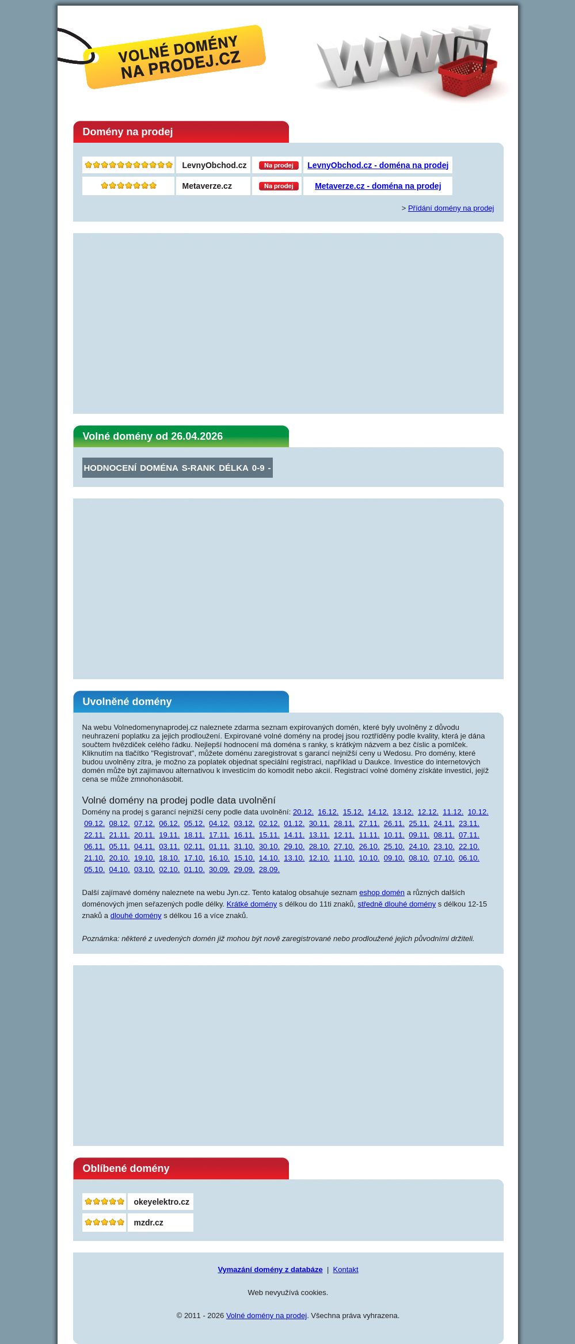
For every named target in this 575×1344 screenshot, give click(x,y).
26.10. (369, 846)
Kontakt (346, 1269)
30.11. (319, 823)
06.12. (169, 823)
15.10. (244, 858)
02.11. (194, 846)
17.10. (194, 858)
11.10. (344, 858)
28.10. (319, 846)
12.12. (428, 812)
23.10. (444, 846)
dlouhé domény (136, 915)
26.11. (394, 823)
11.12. (453, 812)
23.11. (469, 823)
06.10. (469, 858)
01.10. (194, 869)
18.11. (194, 835)
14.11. (294, 835)
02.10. (169, 869)
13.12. (403, 812)
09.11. (419, 835)
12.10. (319, 858)
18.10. (169, 858)
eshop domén (382, 892)
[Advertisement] (288, 324)
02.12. (269, 823)
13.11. (319, 835)
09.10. (394, 858)
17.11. (219, 835)
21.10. (94, 858)
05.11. (119, 846)
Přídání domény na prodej (451, 208)
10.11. (394, 835)
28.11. (344, 823)
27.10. (344, 846)
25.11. (419, 823)
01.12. (294, 823)
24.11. (444, 823)
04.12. (219, 823)
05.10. (94, 869)
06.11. (94, 846)
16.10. (219, 858)
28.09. (269, 869)
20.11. (144, 835)
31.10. (244, 846)
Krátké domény (252, 904)
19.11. (169, 835)
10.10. (369, 858)
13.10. (294, 858)
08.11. (444, 835)
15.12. (353, 812)
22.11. (94, 835)
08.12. (119, 823)
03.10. (144, 869)
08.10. (419, 858)
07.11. (469, 835)
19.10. (144, 858)
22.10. (469, 846)
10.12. (478, 812)
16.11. (244, 835)
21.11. (119, 835)
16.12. (328, 812)
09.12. (94, 823)
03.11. (169, 846)
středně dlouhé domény (396, 904)
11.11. (369, 835)
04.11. (144, 846)
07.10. (444, 858)
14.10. (269, 858)
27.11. (369, 823)
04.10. (119, 869)
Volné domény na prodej (266, 1315)
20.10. (119, 858)
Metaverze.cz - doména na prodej (378, 186)
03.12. (244, 823)
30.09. (219, 869)
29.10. (294, 846)
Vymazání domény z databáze (270, 1269)
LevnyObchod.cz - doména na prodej (377, 165)
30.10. (269, 846)
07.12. (144, 823)
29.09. (244, 869)
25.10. (394, 846)
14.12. (378, 812)
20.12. (303, 812)
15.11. (269, 835)
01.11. (219, 846)
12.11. (344, 835)
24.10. (419, 846)
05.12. (194, 823)
